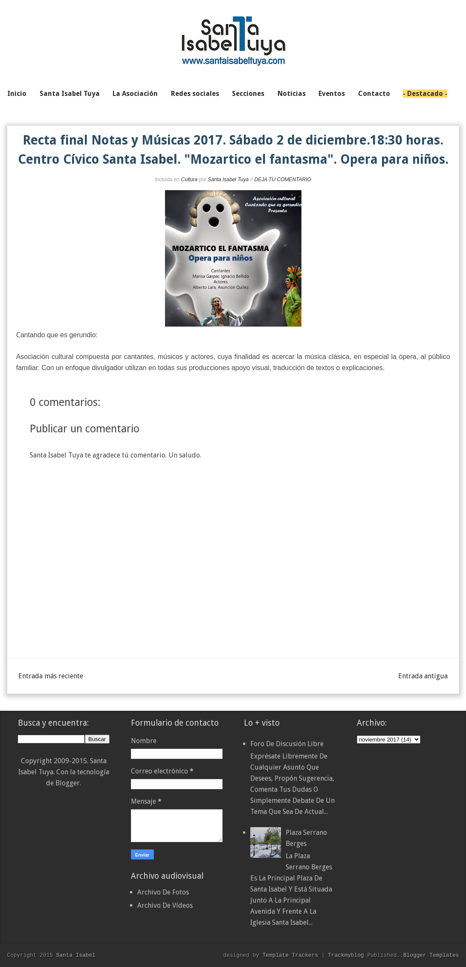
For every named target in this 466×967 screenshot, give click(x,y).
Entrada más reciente (50, 676)
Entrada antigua (423, 676)
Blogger (67, 783)
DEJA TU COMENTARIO (282, 179)
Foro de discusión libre (287, 744)
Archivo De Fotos (163, 892)
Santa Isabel (76, 955)
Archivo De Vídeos (165, 905)
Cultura (189, 179)
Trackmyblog (346, 955)
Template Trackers (290, 955)
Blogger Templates (431, 955)
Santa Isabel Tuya (228, 179)
